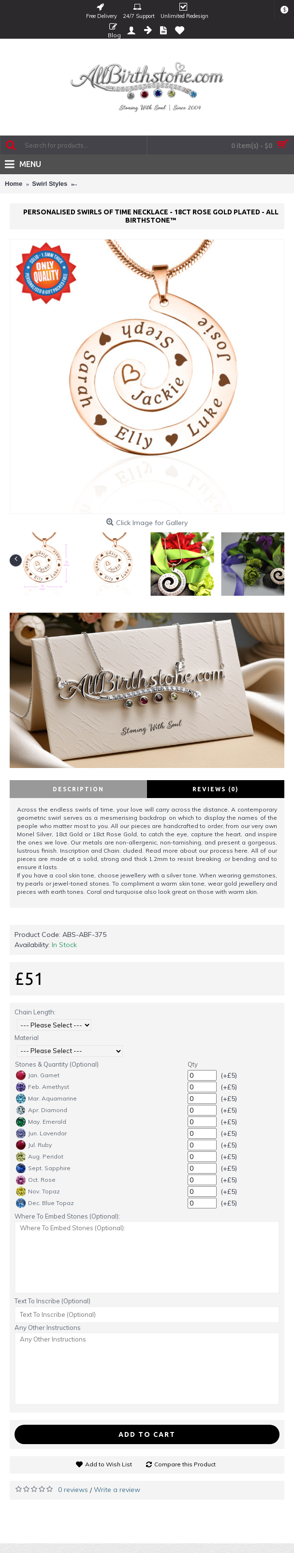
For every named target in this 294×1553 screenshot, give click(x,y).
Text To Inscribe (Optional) (52, 1301)
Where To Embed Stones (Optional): (67, 1216)
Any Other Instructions (48, 1327)
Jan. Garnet (37, 1075)
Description (78, 789)
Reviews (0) (215, 789)
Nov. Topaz (38, 1191)
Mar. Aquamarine (46, 1098)
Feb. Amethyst (42, 1087)
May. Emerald (41, 1122)
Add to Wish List (108, 1464)
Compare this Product (185, 1464)
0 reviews (73, 1489)
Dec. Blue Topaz (45, 1203)
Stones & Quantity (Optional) (57, 1064)
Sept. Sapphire (43, 1168)
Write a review (117, 1489)
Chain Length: (35, 1012)
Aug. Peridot (39, 1156)
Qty (193, 1064)
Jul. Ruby (34, 1145)
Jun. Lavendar (41, 1133)
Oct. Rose (36, 1180)
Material (27, 1037)
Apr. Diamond (41, 1110)
